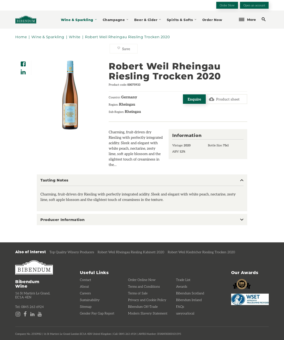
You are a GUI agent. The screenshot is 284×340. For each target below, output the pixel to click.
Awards (181, 286)
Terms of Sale (138, 293)
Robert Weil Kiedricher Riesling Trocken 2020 (201, 252)
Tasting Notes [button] (54, 180)
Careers (85, 293)
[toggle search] (264, 19)
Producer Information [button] (62, 220)
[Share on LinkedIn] (23, 71)
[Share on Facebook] (23, 63)
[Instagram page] (18, 313)
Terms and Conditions (144, 286)
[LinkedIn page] (32, 313)
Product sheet (224, 99)
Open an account (254, 5)
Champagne (116, 19)
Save (123, 48)
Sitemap (85, 306)
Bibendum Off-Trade (143, 306)
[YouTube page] (39, 313)
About (84, 286)
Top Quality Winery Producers (71, 252)
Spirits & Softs (182, 19)
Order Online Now (142, 279)
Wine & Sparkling (79, 19)
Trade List (183, 279)
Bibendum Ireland (189, 299)
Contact (85, 279)
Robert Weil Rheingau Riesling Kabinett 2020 (131, 252)
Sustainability (90, 299)
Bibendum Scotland (190, 293)
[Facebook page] (25, 313)
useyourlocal (185, 313)
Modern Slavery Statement (147, 313)
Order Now (227, 5)
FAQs (180, 306)
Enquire (194, 99)
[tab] (142, 182)
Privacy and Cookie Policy (147, 299)
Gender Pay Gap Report (97, 313)
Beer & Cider (147, 19)
